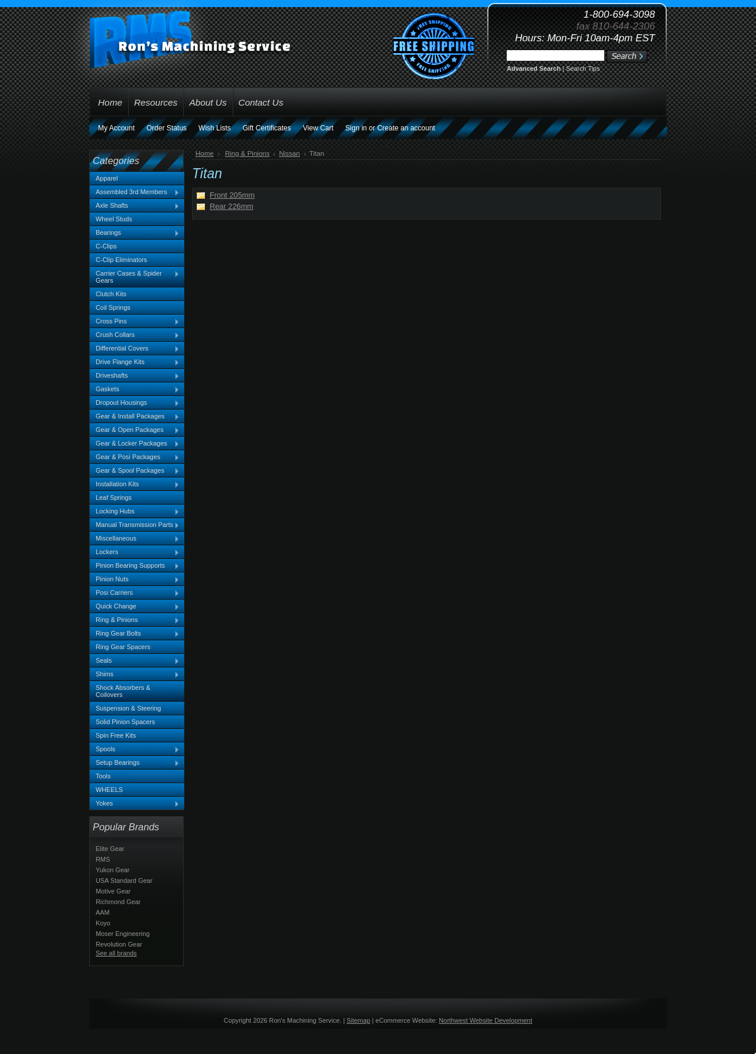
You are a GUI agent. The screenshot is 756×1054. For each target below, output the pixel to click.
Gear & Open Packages (135, 430)
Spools (135, 749)
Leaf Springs (114, 497)
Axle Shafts (135, 206)
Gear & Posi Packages (135, 457)
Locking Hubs (135, 512)
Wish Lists (214, 128)
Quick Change (135, 607)
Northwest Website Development (485, 1020)
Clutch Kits (111, 293)
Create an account (406, 128)
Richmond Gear (118, 901)
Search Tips (582, 68)
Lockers (135, 552)
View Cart (318, 128)
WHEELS (109, 789)
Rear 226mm (231, 206)
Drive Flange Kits (135, 362)
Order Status (166, 128)
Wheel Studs (114, 218)
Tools (103, 776)
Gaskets (135, 389)
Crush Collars (135, 335)
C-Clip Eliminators (121, 259)
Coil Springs (113, 307)
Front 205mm (232, 195)
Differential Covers (135, 349)
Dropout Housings (135, 403)
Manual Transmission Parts (135, 525)
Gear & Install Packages (135, 417)
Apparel (107, 178)
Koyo (103, 923)
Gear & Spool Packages (135, 471)
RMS (103, 859)
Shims (135, 674)
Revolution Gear (119, 944)
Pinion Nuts (135, 579)
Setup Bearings (135, 763)
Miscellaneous (135, 539)
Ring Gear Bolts (135, 634)
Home (204, 153)
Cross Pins (135, 321)
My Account (116, 128)
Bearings (135, 233)
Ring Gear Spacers (123, 646)
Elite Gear (110, 848)
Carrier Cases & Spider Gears (135, 277)
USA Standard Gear (124, 880)
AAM (103, 912)
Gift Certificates (267, 128)
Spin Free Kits (116, 735)
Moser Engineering (122, 933)
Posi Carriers (135, 593)
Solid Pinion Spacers (125, 721)
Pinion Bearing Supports (135, 566)
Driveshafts (135, 376)
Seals (135, 661)
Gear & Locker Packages (135, 444)
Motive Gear (113, 891)
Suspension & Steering (128, 708)
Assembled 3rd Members (135, 192)
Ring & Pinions (135, 620)
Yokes (135, 804)
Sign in (356, 128)
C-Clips (106, 246)
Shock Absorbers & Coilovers (123, 691)
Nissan (289, 153)
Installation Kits (135, 484)
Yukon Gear (112, 869)
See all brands (116, 953)
